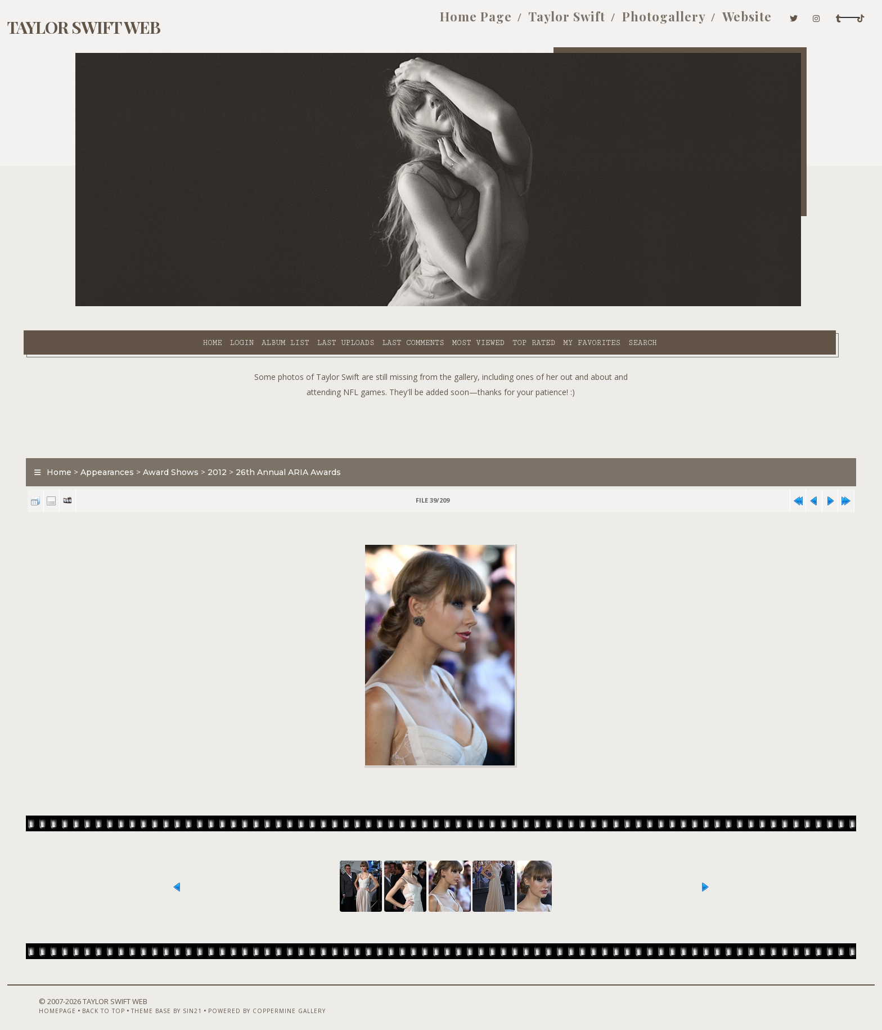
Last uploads (256, 304)
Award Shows (223, 447)
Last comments (323, 304)
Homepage (93, 1000)
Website (638, 21)
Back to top (140, 1000)
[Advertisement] (441, 399)
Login (151, 304)
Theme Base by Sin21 (203, 1000)
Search (552, 304)
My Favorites (501, 304)
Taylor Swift (458, 21)
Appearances (159, 447)
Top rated (443, 304)
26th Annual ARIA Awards (340, 447)
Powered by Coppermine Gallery (303, 1000)
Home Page (367, 21)
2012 (269, 447)
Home (122, 304)
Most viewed (388, 304)
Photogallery (555, 21)
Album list (195, 304)
